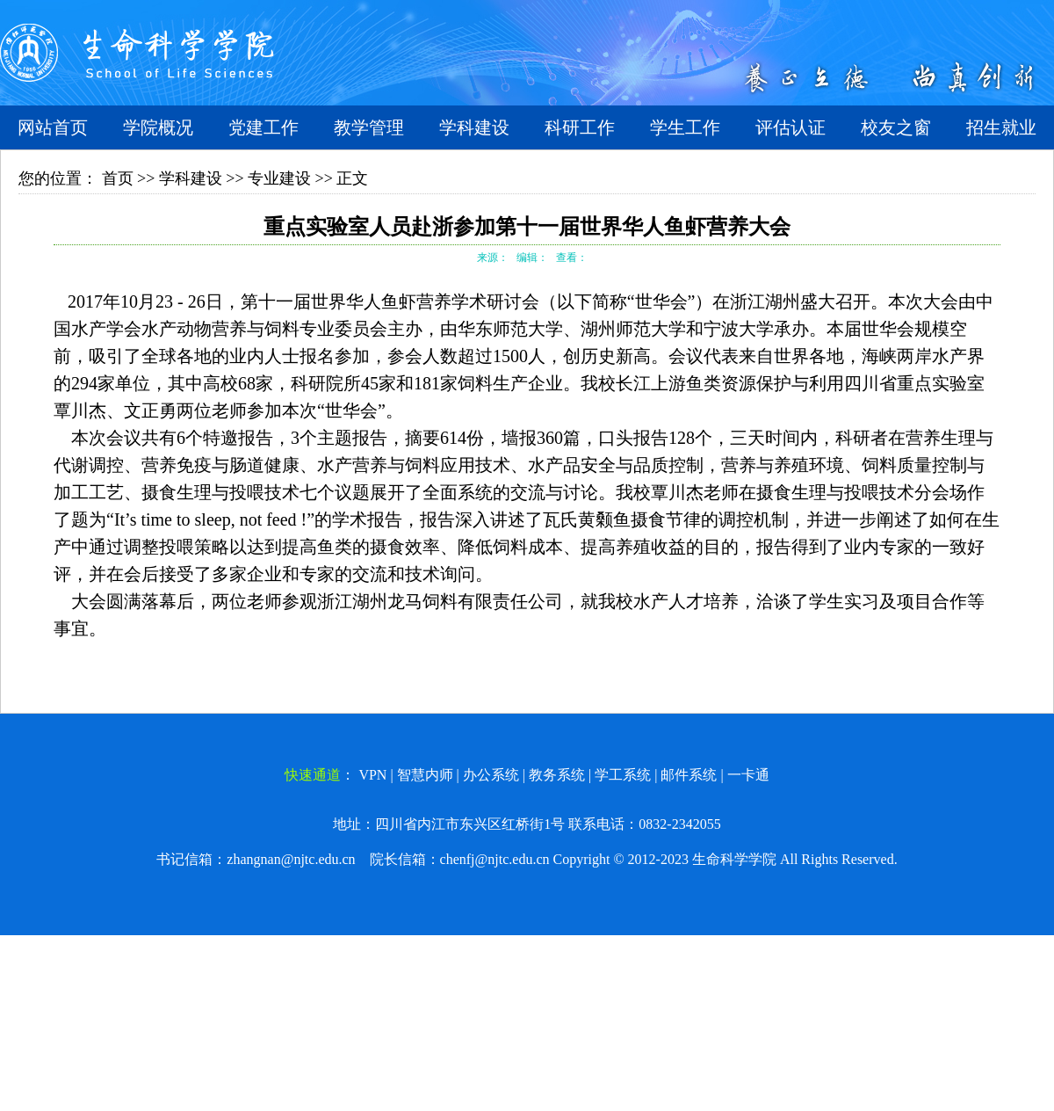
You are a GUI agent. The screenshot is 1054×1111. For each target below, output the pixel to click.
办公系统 (491, 774)
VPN (372, 774)
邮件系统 (689, 774)
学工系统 (623, 774)
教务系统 (557, 774)
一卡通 (748, 774)
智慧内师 (425, 774)
